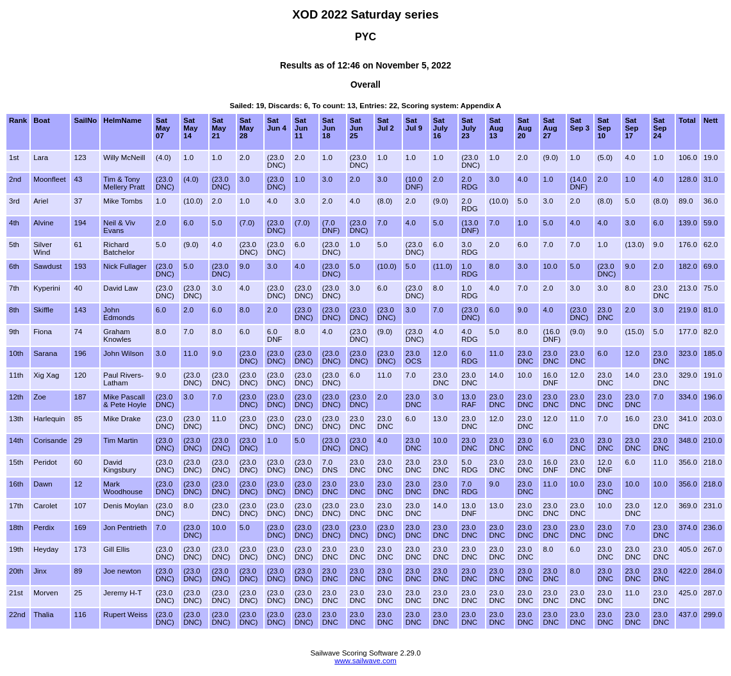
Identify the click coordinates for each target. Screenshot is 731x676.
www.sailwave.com (365, 660)
